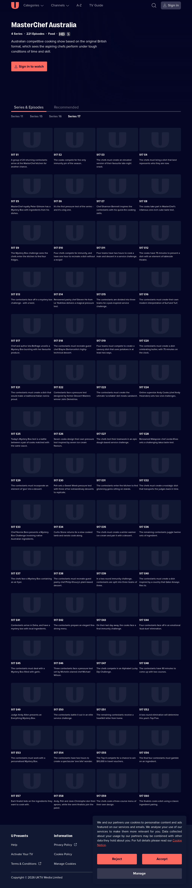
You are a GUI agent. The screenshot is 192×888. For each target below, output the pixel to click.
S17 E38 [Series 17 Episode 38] (58, 573)
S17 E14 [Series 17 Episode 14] (58, 294)
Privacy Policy (63, 845)
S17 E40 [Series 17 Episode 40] (144, 573)
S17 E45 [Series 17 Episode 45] (16, 663)
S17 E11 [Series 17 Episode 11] (101, 248)
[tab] (66, 108)
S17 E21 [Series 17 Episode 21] (15, 387)
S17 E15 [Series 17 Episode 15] (101, 294)
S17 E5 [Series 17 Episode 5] (15, 201)
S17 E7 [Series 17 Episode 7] (100, 201)
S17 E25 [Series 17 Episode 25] (16, 434)
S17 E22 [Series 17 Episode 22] (58, 387)
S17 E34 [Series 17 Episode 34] (58, 527)
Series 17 (74, 116)
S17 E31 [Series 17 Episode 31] (101, 480)
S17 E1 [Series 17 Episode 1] (15, 155)
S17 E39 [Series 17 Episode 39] (101, 573)
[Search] (154, 5)
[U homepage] (15, 5)
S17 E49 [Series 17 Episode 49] (16, 710)
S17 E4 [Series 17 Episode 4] (143, 155)
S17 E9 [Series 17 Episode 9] (15, 248)
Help (14, 845)
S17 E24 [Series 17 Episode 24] (144, 387)
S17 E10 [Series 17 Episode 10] (58, 248)
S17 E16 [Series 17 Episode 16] (143, 294)
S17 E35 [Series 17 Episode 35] (101, 527)
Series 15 (36, 116)
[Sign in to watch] (29, 66)
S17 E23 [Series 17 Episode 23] (101, 387)
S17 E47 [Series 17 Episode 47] (101, 663)
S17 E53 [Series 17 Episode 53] (16, 753)
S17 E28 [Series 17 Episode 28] (144, 434)
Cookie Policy (63, 854)
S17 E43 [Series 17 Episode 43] (101, 620)
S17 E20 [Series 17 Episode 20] (144, 341)
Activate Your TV (22, 854)
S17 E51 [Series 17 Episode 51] (101, 710)
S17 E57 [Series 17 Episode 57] (16, 796)
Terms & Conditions (23, 864)
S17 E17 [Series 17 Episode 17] (15, 341)
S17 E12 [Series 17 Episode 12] (143, 248)
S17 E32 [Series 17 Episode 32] (144, 480)
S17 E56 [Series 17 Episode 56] (144, 753)
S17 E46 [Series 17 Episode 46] (58, 663)
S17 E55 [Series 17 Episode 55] (101, 753)
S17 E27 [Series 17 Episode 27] (101, 434)
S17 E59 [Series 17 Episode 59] (101, 796)
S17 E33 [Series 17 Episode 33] (15, 527)
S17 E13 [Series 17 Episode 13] (15, 294)
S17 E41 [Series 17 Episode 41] (15, 620)
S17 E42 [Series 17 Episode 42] (58, 620)
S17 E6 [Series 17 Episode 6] (58, 201)
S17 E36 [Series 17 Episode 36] (144, 527)
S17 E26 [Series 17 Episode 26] (58, 434)
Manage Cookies (65, 864)
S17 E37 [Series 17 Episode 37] (15, 573)
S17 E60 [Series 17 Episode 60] (144, 796)
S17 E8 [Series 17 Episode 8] (143, 201)
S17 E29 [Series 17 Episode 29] (16, 480)
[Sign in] (171, 5)
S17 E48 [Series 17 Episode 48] (144, 663)
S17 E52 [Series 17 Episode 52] (144, 710)
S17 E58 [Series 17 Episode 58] (58, 796)
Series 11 (17, 116)
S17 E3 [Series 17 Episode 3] (100, 155)
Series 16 (55, 116)
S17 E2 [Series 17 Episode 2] (58, 155)
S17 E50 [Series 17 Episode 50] (59, 710)
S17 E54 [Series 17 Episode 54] (58, 753)
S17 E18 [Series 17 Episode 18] (58, 341)
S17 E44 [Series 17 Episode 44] (144, 620)
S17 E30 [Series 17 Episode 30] (58, 480)
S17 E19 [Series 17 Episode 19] (101, 341)
